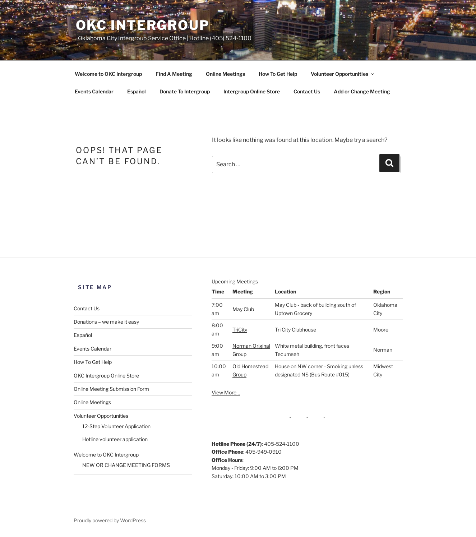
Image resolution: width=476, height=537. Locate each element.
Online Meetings (225, 74)
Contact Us (307, 91)
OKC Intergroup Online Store (106, 375)
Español (136, 91)
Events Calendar (94, 91)
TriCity (239, 330)
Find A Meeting (174, 74)
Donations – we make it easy (106, 322)
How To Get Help (278, 74)
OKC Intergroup (143, 25)
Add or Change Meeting (362, 91)
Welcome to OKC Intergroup (108, 74)
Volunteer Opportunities (343, 74)
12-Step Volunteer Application (116, 426)
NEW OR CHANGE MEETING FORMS (126, 465)
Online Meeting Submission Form (111, 389)
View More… (226, 392)
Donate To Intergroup (185, 91)
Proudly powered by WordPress (110, 520)
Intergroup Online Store (251, 91)
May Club (243, 309)
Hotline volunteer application (115, 439)
